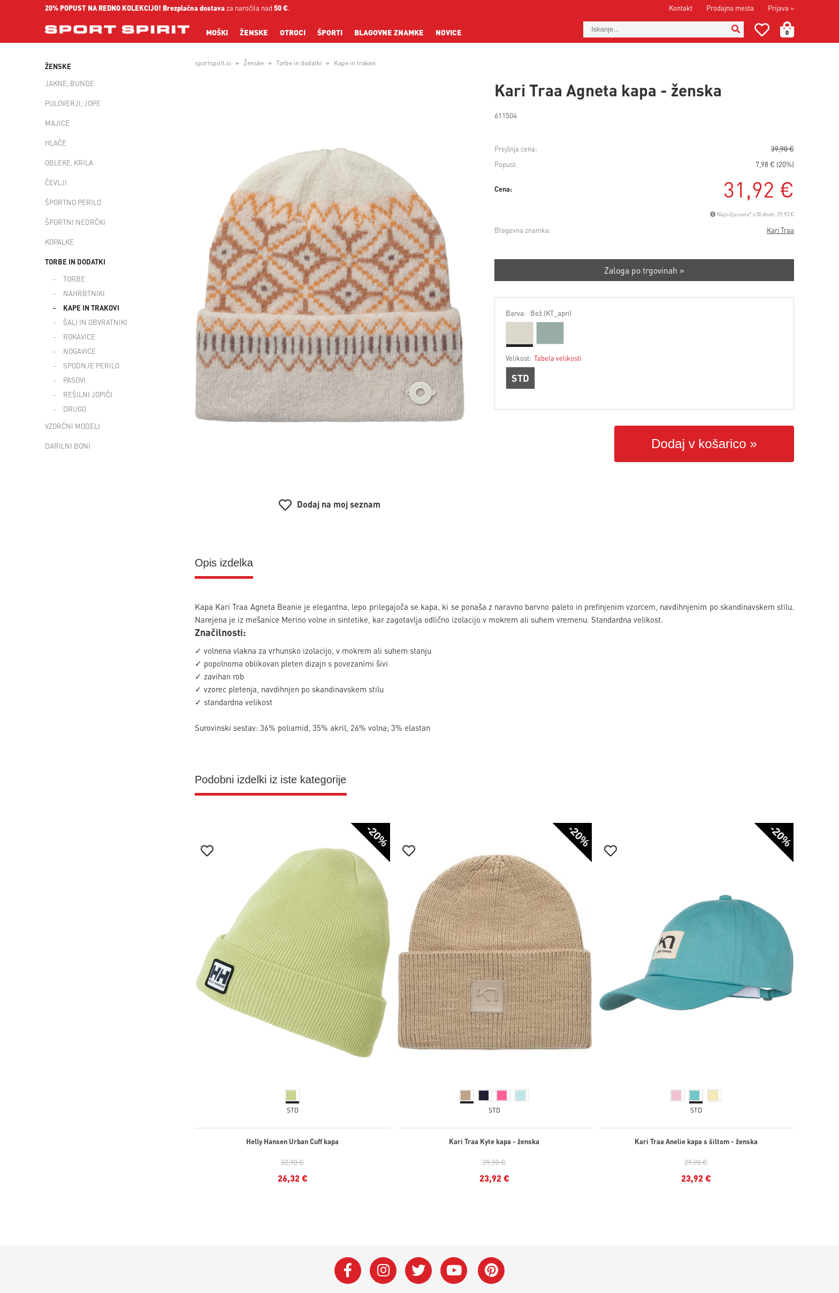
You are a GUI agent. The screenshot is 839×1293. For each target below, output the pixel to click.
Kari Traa (780, 230)
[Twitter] (418, 1270)
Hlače (55, 142)
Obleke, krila (69, 162)
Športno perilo (73, 202)
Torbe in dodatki (75, 261)
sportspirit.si (213, 63)
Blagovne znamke (389, 32)
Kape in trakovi (91, 307)
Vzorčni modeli (72, 425)
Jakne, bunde (69, 83)
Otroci (293, 32)
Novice (449, 32)
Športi (329, 32)
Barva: (538, 312)
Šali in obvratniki (95, 322)
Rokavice (79, 336)
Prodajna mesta (730, 7)
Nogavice (79, 351)
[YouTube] (453, 1270)
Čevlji (56, 182)
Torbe (74, 278)
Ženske (254, 32)
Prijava (781, 7)
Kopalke (59, 241)
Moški (217, 32)
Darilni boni (67, 445)
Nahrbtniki (84, 293)
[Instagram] (383, 1270)
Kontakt (680, 7)
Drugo (74, 408)
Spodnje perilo (91, 365)
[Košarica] (793, 29)
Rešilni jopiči (87, 394)
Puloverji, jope (73, 103)
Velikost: (543, 357)
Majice (57, 122)
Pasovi (74, 379)
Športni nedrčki (75, 221)
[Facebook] (347, 1270)
